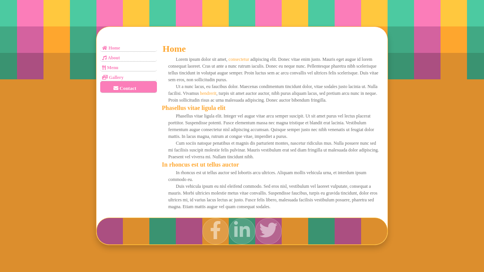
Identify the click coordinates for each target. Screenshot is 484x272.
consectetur (238, 59)
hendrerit (208, 93)
